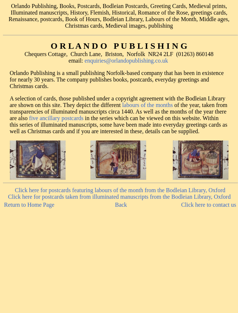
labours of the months (147, 105)
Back (121, 205)
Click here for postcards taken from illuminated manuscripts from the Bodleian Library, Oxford (119, 197)
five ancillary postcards (56, 118)
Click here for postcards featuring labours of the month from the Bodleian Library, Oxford (120, 190)
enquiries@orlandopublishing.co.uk (126, 61)
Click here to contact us (208, 205)
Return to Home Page (29, 205)
